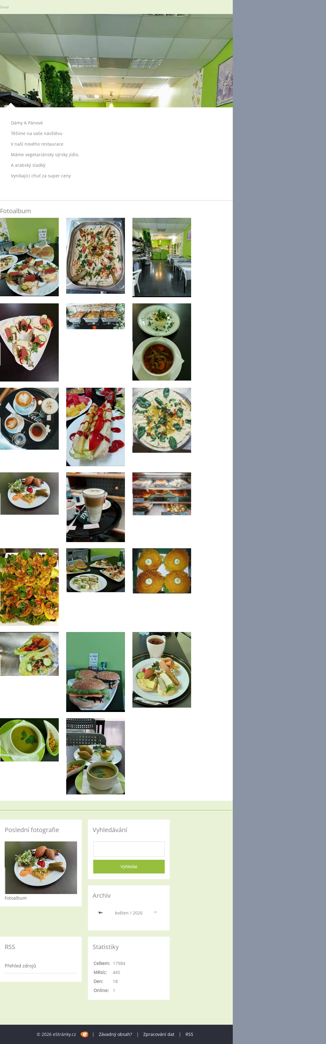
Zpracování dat (158, 1034)
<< (101, 913)
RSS (189, 1034)
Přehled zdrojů (20, 965)
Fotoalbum (16, 898)
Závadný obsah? (115, 1034)
